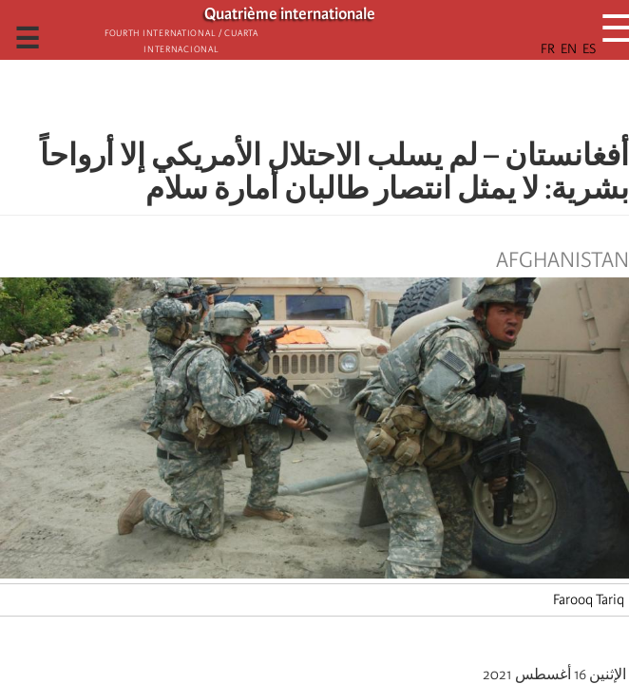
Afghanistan (562, 260)
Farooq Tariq (588, 599)
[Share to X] (341, 99)
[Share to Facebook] (367, 99)
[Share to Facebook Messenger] (314, 99)
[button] (261, 99)
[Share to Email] (287, 99)
